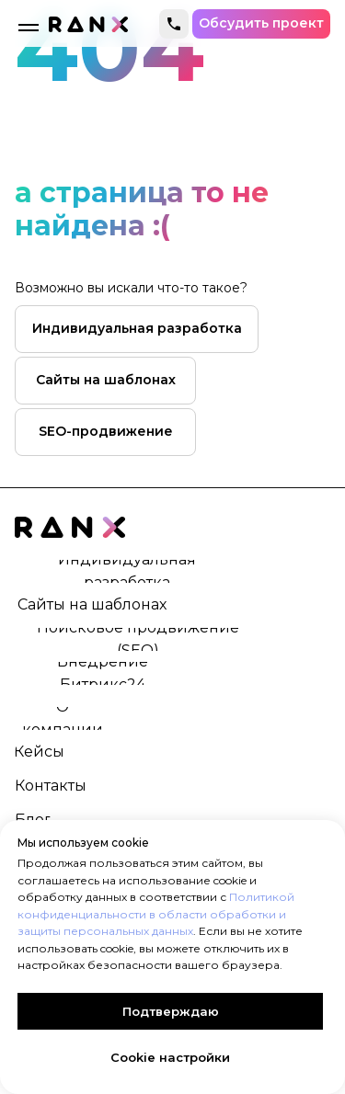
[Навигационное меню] (28, 27)
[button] (261, 24)
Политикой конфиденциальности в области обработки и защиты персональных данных (155, 914)
